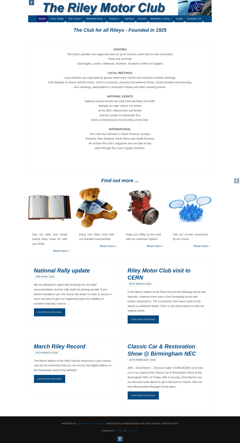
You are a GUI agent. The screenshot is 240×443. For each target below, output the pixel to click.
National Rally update (62, 270)
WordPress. (132, 431)
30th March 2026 (140, 283)
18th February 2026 (142, 360)
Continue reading (49, 312)
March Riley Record (59, 346)
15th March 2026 (47, 352)
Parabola (119, 431)
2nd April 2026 (45, 276)
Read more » (61, 250)
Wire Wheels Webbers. (91, 423)
